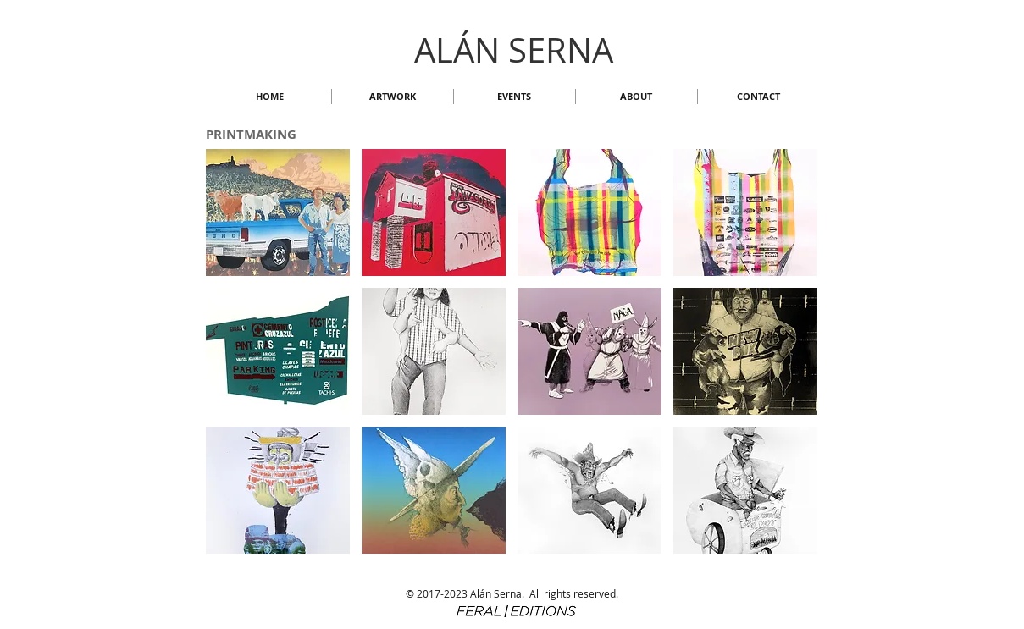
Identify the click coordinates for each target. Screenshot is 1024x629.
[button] (392, 96)
